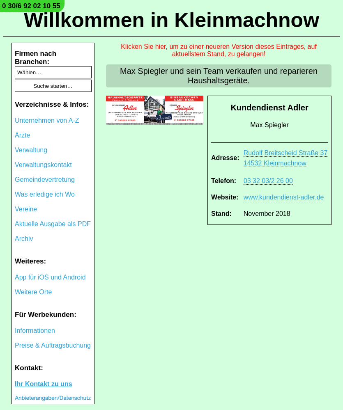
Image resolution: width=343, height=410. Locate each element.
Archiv (24, 238)
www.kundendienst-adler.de (284, 197)
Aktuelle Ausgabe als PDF (53, 223)
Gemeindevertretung (45, 179)
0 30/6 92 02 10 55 (31, 6)
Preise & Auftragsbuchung (53, 345)
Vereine (26, 209)
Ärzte (22, 135)
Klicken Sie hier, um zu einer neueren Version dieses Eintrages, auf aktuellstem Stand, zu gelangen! (219, 50)
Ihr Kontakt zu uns (43, 383)
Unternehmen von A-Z (47, 120)
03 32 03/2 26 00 (268, 180)
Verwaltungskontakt (43, 164)
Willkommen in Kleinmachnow (171, 20)
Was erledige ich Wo (45, 194)
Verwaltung (31, 150)
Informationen (35, 330)
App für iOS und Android (50, 277)
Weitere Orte (33, 292)
